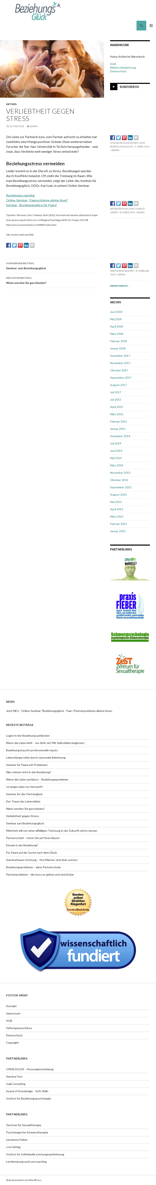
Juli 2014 (115, 443)
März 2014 (116, 465)
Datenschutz (118, 71)
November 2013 (120, 472)
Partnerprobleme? (122, 270)
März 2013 (116, 516)
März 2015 (116, 414)
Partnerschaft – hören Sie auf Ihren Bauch (33, 838)
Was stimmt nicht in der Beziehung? (28, 772)
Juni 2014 (116, 450)
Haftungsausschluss (19, 1028)
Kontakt (11, 1006)
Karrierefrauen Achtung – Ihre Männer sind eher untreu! (42, 860)
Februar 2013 (118, 523)
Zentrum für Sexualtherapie (23, 1125)
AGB (113, 64)
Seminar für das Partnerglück (24, 794)
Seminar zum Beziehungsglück (52, 265)
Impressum (13, 1013)
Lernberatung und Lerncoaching (26, 1161)
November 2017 (120, 363)
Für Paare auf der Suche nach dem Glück (31, 852)
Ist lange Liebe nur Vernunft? (24, 786)
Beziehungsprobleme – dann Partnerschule (33, 867)
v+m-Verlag (13, 1147)
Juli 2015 (115, 399)
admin (34, 126)
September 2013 (120, 487)
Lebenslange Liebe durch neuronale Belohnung (36, 757)
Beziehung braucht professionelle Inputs (32, 750)
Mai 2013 (116, 502)
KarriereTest (14, 1076)
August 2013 (118, 494)
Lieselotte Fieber (17, 1139)
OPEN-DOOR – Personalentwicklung (29, 1069)
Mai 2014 (116, 458)
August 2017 (118, 385)
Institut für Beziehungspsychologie (28, 1098)
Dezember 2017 (120, 355)
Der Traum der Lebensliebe (23, 801)
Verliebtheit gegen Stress (22, 816)
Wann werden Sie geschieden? (52, 280)
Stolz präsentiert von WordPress (23, 1180)
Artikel (11, 104)
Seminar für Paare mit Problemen (27, 765)
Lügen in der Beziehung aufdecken (28, 735)
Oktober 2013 (119, 480)
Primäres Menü (151, 25)
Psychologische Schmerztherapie (27, 1132)
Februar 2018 (118, 341)
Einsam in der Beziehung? (22, 845)
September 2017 (120, 377)
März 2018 (116, 333)
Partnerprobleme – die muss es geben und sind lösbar (40, 874)
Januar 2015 (118, 428)
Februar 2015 (118, 421)
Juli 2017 (115, 392)
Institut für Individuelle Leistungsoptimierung (35, 1154)
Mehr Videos (120, 285)
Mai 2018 (116, 319)
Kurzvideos (129, 86)
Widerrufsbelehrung (123, 67)
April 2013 (116, 509)
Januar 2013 (118, 531)
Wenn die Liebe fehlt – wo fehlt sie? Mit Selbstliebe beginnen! (45, 743)
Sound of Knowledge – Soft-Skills (27, 1091)
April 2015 (116, 407)
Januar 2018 (118, 348)
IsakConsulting (15, 1084)
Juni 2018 (116, 312)
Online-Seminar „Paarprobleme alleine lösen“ (37, 200)
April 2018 (116, 326)
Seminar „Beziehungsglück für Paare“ (31, 205)
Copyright (12, 1042)
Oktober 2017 (119, 370)
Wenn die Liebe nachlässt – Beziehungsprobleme (37, 779)
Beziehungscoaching (20, 195)
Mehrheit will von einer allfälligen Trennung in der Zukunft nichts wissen (51, 830)
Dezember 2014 (120, 436)
